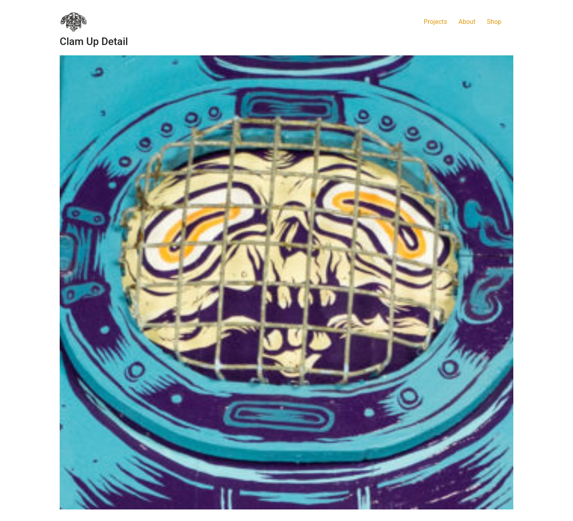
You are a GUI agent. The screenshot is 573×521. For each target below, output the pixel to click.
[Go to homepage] (74, 22)
